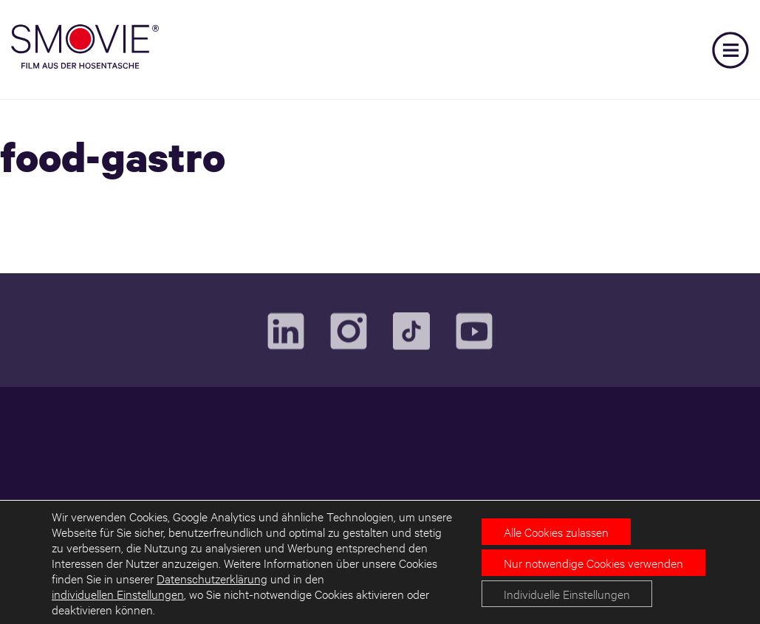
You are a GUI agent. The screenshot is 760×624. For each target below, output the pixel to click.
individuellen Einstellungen (118, 593)
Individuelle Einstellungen (567, 593)
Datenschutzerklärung (212, 578)
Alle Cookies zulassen (556, 531)
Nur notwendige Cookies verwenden (593, 562)
